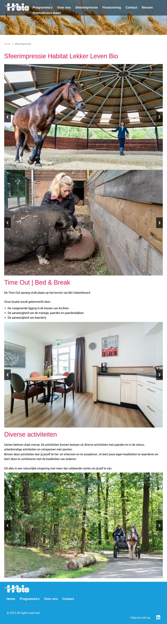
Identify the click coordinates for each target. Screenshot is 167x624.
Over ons (64, 7)
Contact (131, 7)
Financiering (111, 7)
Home (7, 44)
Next (159, 117)
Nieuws (147, 7)
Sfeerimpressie (86, 7)
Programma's (43, 7)
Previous (7, 117)
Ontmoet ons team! (47, 13)
